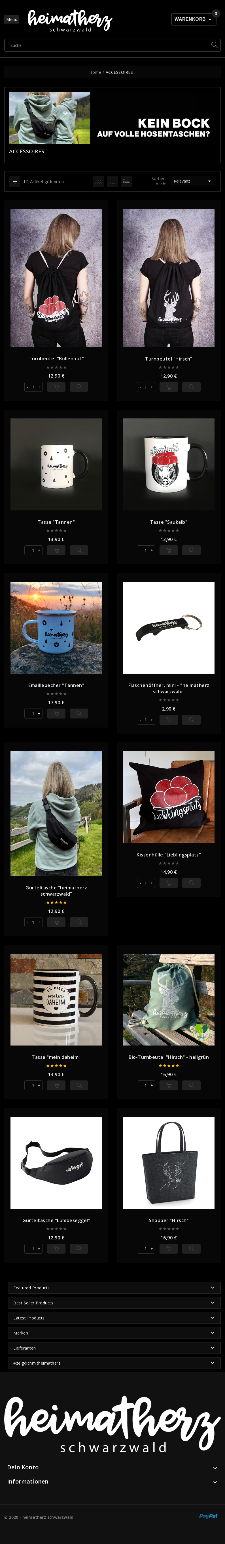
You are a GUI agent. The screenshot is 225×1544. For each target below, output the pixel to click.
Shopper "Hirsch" (169, 1220)
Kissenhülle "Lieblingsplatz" (169, 854)
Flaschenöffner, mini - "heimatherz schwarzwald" (168, 688)
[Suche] (107, 45)
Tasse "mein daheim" (56, 1057)
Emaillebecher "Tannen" (56, 685)
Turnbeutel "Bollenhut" (56, 358)
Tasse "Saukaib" (169, 522)
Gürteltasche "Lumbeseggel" (56, 1220)
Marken (20, 1333)
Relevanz (193, 181)
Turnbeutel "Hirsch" (168, 358)
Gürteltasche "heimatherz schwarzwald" (56, 891)
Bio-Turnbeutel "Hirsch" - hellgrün (169, 1057)
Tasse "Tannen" (56, 522)
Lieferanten (24, 1348)
